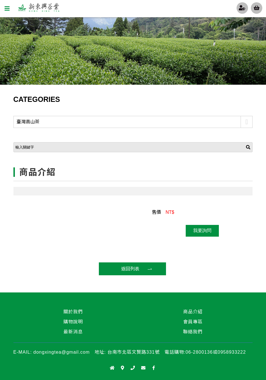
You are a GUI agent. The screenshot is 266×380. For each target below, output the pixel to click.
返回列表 (130, 268)
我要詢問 (202, 230)
